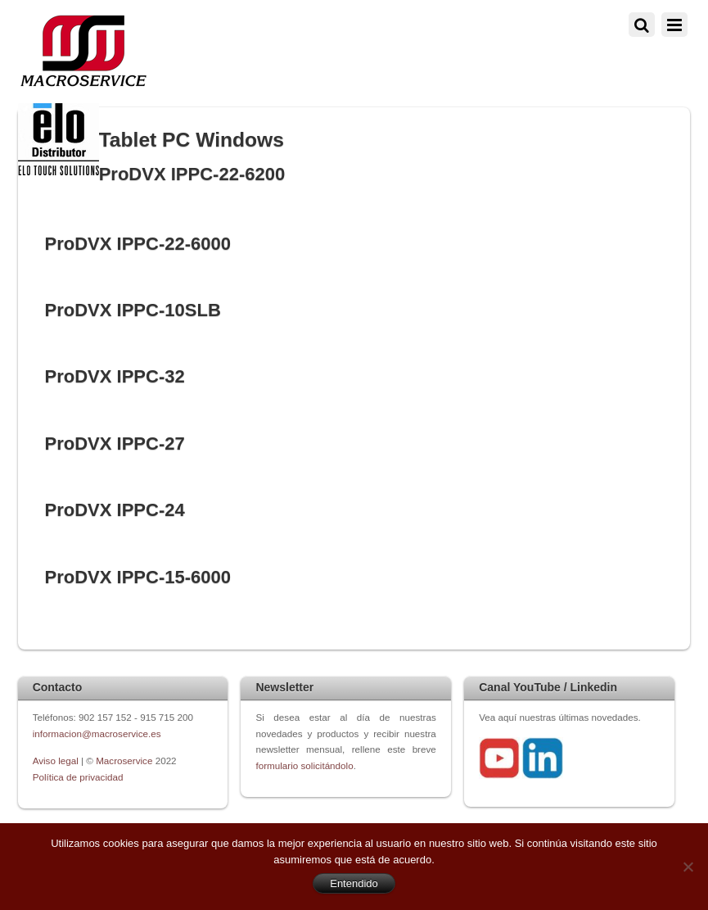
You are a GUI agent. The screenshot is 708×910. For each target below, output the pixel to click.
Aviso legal (57, 760)
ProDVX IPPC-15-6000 (137, 577)
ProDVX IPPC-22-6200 (192, 174)
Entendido (354, 883)
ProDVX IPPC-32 (114, 376)
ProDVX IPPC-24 (114, 510)
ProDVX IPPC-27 (114, 443)
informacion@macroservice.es (97, 733)
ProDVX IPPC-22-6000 (137, 243)
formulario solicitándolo (304, 765)
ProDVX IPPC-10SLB (132, 310)
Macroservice (124, 760)
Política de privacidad (78, 777)
